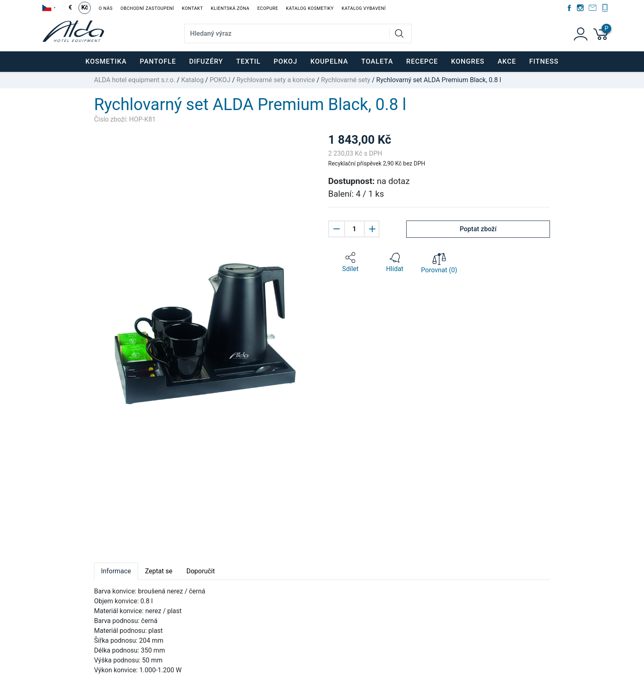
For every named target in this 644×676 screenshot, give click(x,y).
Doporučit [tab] (200, 571)
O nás (106, 8)
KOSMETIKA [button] (105, 61)
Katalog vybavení (364, 8)
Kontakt (192, 8)
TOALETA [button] (377, 61)
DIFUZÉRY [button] (206, 61)
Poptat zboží (478, 229)
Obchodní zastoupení (147, 8)
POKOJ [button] (285, 61)
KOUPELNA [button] (329, 61)
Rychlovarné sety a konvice (276, 80)
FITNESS (544, 61)
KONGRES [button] (467, 61)
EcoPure (267, 8)
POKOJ (219, 80)
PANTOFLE (158, 61)
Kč (84, 7)
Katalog (192, 80)
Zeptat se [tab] (158, 571)
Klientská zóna (230, 8)
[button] (350, 262)
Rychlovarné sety (345, 80)
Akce (506, 61)
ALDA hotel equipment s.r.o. (134, 80)
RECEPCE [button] (422, 61)
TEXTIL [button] (248, 61)
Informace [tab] (116, 571)
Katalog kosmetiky (310, 8)
